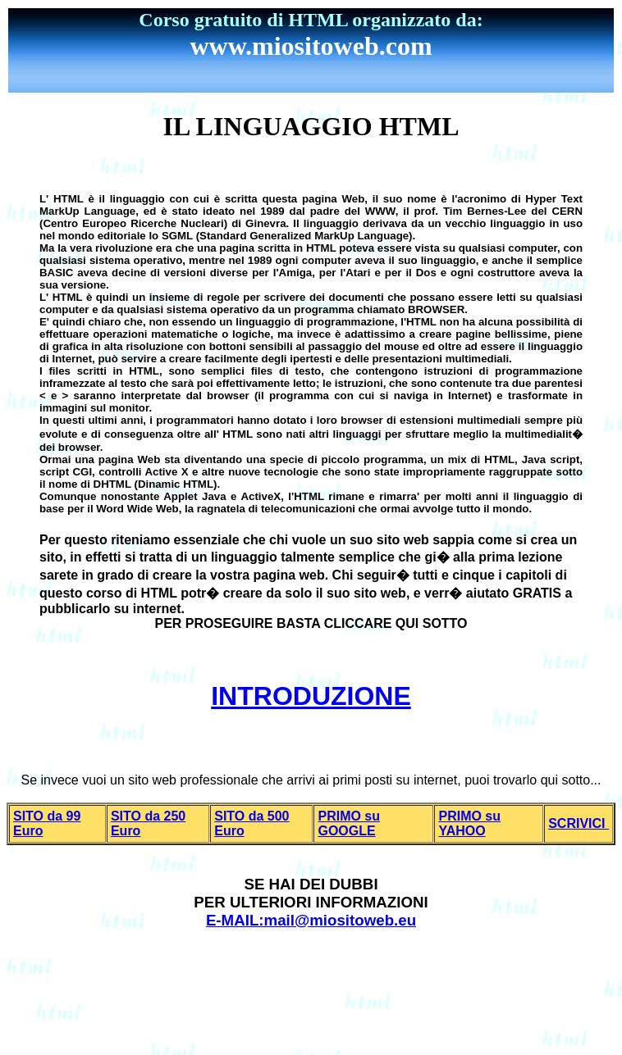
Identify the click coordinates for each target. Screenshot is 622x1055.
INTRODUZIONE (311, 696)
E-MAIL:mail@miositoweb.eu (311, 920)
